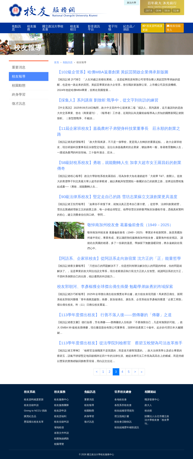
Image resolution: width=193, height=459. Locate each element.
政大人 (148, 405)
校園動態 (18, 85)
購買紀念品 (30, 416)
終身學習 (18, 94)
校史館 (148, 410)
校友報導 (18, 76)
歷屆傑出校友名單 (34, 421)
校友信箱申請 (31, 405)
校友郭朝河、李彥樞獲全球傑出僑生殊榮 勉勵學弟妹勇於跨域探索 (115, 286)
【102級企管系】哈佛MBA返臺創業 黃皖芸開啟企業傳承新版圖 (112, 72)
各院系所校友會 (123, 405)
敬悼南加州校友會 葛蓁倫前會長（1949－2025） (130, 225)
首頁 (56, 62)
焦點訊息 (16, 28)
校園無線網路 (61, 438)
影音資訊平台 (94, 28)
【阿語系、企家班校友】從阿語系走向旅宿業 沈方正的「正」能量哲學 (119, 258)
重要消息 (18, 67)
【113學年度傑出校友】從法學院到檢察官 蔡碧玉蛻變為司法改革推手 (119, 343)
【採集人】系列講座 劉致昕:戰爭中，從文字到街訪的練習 (107, 100)
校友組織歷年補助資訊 (126, 427)
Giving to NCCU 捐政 (35, 410)
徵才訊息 (18, 103)
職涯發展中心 (152, 399)
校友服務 (31, 28)
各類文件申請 (61, 432)
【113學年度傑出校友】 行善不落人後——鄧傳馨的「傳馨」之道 (114, 315)
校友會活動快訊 (123, 421)
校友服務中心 (61, 399)
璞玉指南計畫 (121, 416)
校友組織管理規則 (124, 410)
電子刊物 (112, 28)
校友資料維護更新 (152, 27)
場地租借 (59, 427)
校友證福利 (60, 416)
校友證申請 (60, 410)
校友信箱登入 (174, 27)
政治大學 (131, 2)
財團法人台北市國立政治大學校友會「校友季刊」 (157, 420)
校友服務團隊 (61, 405)
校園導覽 (59, 444)
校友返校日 (74, 28)
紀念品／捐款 (129, 28)
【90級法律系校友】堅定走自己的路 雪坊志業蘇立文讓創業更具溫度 (117, 197)
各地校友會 (120, 399)
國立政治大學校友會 (52, 28)
